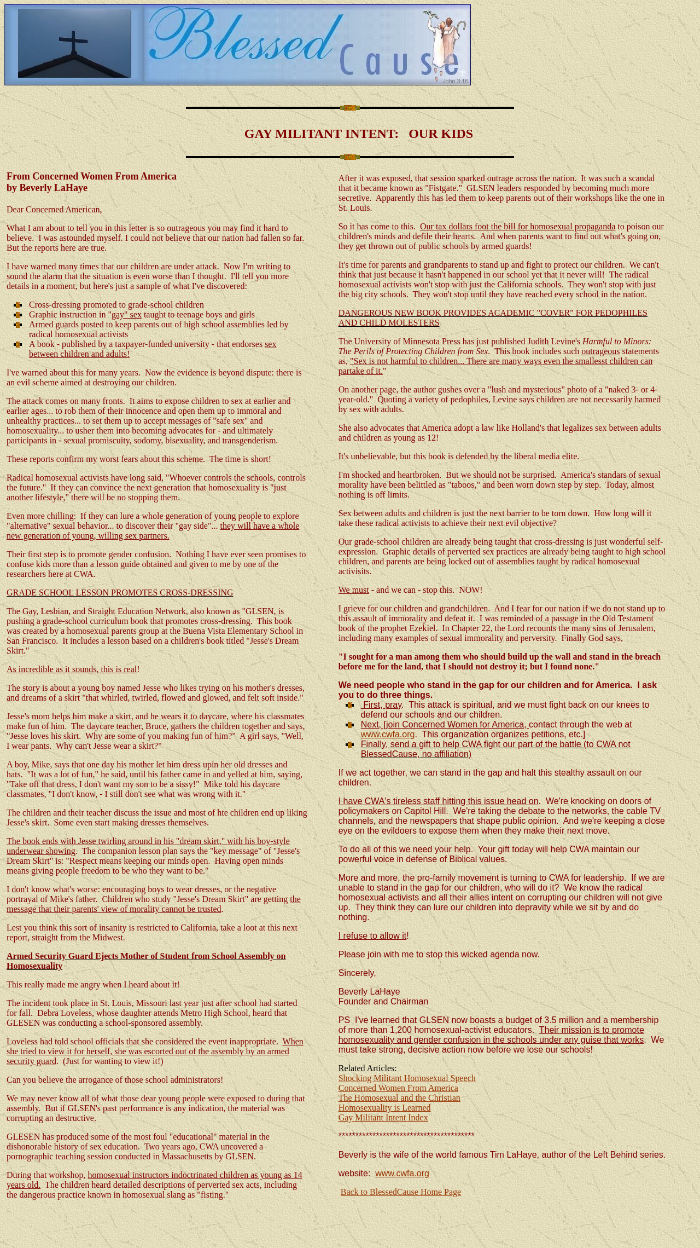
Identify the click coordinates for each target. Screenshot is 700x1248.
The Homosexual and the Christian (399, 1097)
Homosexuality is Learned (385, 1107)
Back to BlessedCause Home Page (401, 1192)
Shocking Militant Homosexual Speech (407, 1078)
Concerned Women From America (398, 1088)
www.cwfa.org (388, 734)
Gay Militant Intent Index (383, 1117)
